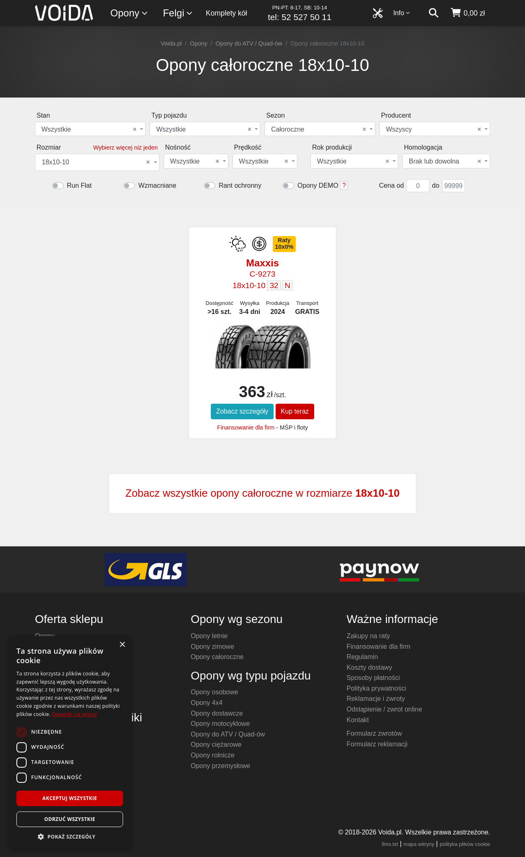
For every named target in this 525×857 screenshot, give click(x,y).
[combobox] (90, 129)
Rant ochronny (240, 185)
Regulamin (362, 656)
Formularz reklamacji (377, 744)
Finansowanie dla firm (245, 427)
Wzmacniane (157, 185)
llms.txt (390, 844)
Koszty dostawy (369, 667)
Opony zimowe (212, 646)
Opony (129, 13)
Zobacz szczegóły (242, 411)
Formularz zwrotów (374, 733)
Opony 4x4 (206, 702)
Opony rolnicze (213, 755)
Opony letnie (209, 635)
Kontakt (358, 719)
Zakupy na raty (368, 635)
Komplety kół (226, 13)
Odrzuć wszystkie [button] (69, 819)
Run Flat (79, 185)
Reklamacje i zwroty (376, 698)
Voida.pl (171, 43)
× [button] (122, 645)
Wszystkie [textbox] (89, 129)
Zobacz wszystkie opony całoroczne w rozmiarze (263, 493)
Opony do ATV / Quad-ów (248, 43)
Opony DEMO (317, 185)
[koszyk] (467, 13)
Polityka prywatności (376, 688)
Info (402, 13)
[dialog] (69, 742)
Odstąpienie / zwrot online (384, 709)
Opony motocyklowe (220, 723)
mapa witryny (419, 844)
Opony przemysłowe (220, 765)
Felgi (178, 13)
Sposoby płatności (373, 677)
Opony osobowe (214, 692)
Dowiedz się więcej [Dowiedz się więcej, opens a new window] (74, 714)
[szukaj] (433, 13)
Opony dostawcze (217, 713)
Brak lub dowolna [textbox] (445, 161)
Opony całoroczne (217, 656)
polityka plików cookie (465, 844)
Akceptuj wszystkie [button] (69, 798)
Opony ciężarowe (216, 744)
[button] (69, 836)
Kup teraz (295, 411)
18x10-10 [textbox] (96, 162)
